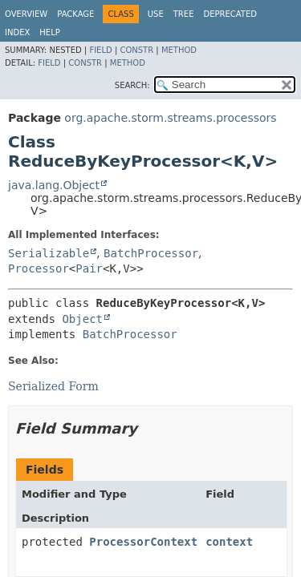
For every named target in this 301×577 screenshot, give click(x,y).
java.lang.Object (54, 185)
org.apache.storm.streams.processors (170, 117)
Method (179, 50)
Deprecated (230, 14)
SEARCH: (132, 85)
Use (156, 14)
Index (17, 32)
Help (49, 32)
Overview (26, 14)
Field (100, 50)
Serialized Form (53, 386)
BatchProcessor (151, 253)
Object (82, 319)
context (229, 541)
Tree (183, 14)
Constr (136, 50)
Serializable (48, 253)
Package (75, 14)
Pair (89, 268)
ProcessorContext (143, 541)
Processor (38, 268)
